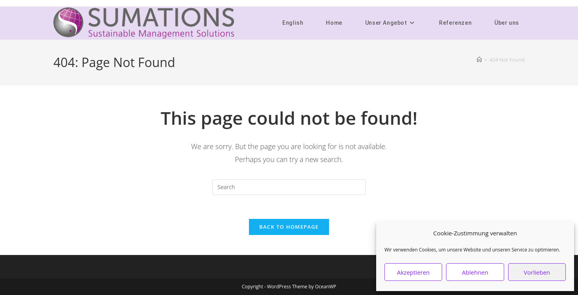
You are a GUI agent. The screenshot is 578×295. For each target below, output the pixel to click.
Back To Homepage (288, 226)
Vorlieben (537, 272)
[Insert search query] (289, 187)
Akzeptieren (413, 272)
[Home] (479, 59)
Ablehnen (475, 272)
